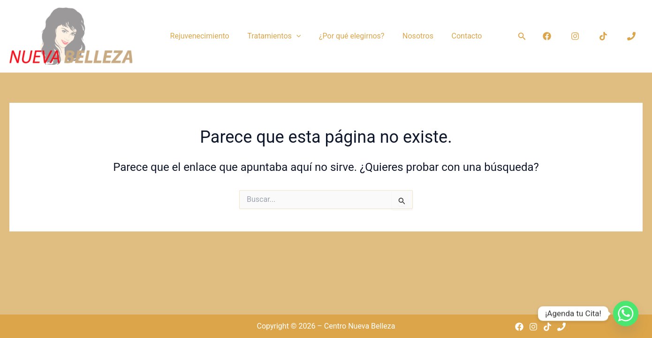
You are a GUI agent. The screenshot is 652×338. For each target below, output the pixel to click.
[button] (299, 36)
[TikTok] (603, 36)
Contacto (460, 35)
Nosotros (414, 35)
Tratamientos (277, 36)
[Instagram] (575, 36)
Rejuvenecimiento (205, 35)
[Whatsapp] (625, 313)
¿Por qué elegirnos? (351, 35)
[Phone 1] (631, 36)
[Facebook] (547, 36)
